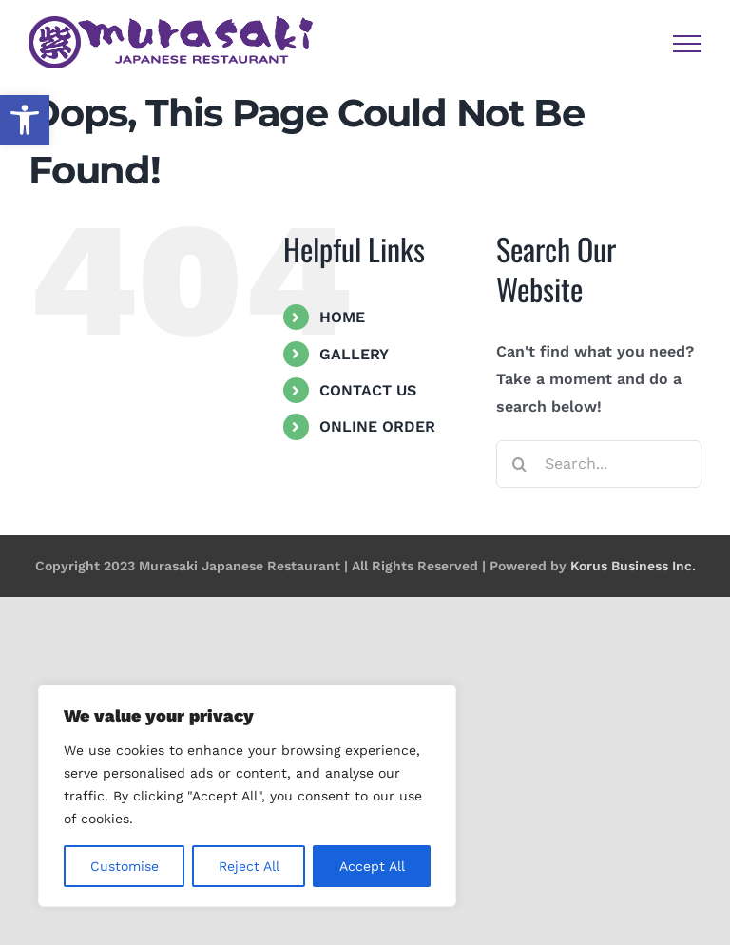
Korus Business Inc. (633, 565)
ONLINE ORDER (377, 426)
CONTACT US (367, 390)
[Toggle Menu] (687, 43)
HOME (342, 317)
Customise (124, 866)
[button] (24, 120)
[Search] (520, 464)
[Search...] (598, 464)
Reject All (249, 866)
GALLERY (354, 354)
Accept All (372, 866)
